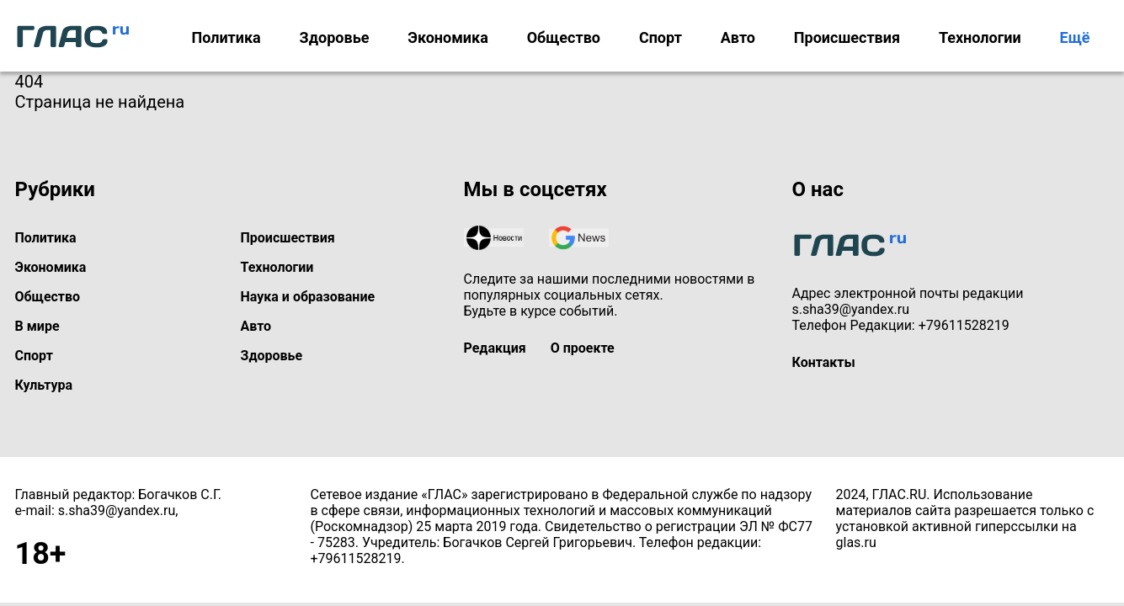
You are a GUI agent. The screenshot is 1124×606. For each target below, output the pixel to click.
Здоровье (335, 37)
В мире (37, 326)
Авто (738, 37)
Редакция (495, 348)
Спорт (660, 37)
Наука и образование (308, 297)
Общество (563, 37)
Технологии (980, 37)
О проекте (583, 348)
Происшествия (847, 37)
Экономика (448, 37)
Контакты (823, 362)
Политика (225, 37)
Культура (44, 385)
